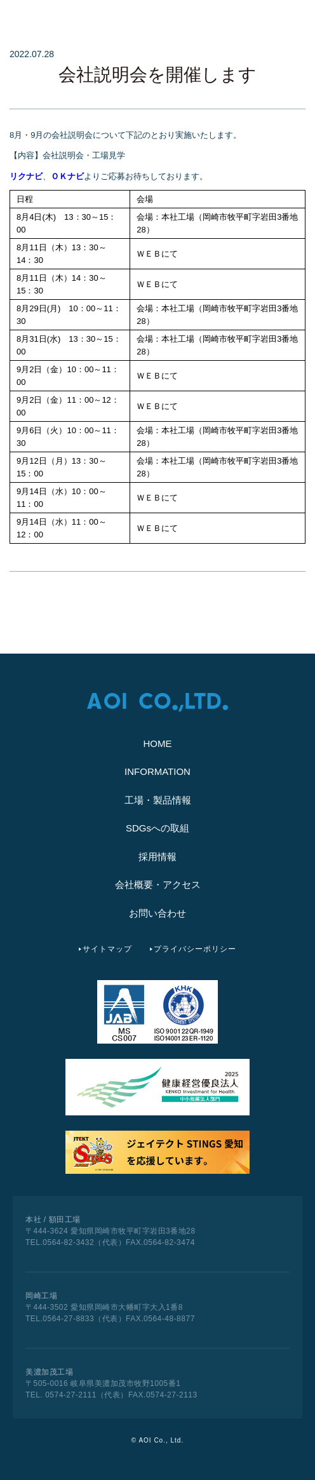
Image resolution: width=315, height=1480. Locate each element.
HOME (158, 743)
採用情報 (157, 856)
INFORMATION (157, 771)
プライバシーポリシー (195, 949)
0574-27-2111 (70, 1394)
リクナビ (26, 176)
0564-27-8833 (68, 1318)
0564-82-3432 (68, 1242)
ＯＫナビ (67, 176)
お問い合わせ (157, 913)
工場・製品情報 (157, 800)
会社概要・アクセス (158, 884)
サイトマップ (107, 949)
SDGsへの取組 (157, 828)
